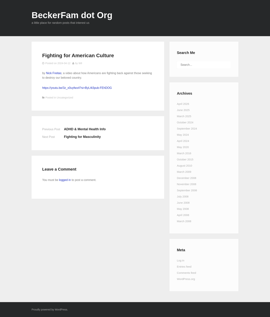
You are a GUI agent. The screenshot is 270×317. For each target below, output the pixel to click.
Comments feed (186, 272)
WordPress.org (186, 278)
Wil (80, 63)
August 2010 (184, 165)
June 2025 (183, 110)
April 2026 (183, 103)
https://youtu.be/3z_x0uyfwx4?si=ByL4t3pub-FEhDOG (77, 87)
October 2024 (185, 122)
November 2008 (186, 184)
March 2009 (184, 171)
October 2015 (185, 159)
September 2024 (187, 128)
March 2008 (184, 221)
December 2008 (186, 177)
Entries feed (184, 266)
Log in (180, 260)
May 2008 (183, 208)
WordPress (61, 309)
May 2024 (183, 134)
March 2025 (184, 116)
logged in (65, 179)
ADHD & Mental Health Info (85, 129)
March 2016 (184, 153)
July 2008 (183, 196)
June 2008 (183, 202)
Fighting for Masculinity (82, 137)
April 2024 (183, 140)
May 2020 (183, 147)
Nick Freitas (53, 73)
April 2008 (183, 215)
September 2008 (187, 190)
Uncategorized (65, 97)
